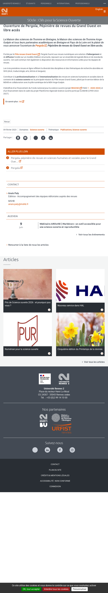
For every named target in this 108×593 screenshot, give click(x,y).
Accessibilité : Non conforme (55, 581)
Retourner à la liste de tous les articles (28, 345)
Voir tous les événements (91, 335)
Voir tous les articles (94, 462)
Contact (55, 565)
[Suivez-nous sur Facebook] (60, 549)
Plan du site (55, 570)
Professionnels (82, 4)
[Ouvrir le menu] (105, 11)
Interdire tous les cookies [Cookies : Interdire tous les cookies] (56, 589)
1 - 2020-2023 (94, 88)
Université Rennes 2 (12, 4)
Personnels (46, 4)
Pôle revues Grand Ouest (27, 54)
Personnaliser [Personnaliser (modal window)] (79, 589)
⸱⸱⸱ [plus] (104, 3)
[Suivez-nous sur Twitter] (35, 549)
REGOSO (76, 88)
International (63, 4)
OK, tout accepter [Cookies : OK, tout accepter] (31, 589)
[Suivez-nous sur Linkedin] (48, 549)
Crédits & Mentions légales (55, 576)
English (99, 9)
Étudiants (30, 4)
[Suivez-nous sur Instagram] (73, 549)
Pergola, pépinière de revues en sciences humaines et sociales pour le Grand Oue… (53, 260)
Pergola (41, 45)
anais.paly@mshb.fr (18, 304)
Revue (7, 222)
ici (21, 101)
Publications (66, 230)
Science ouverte (37, 230)
